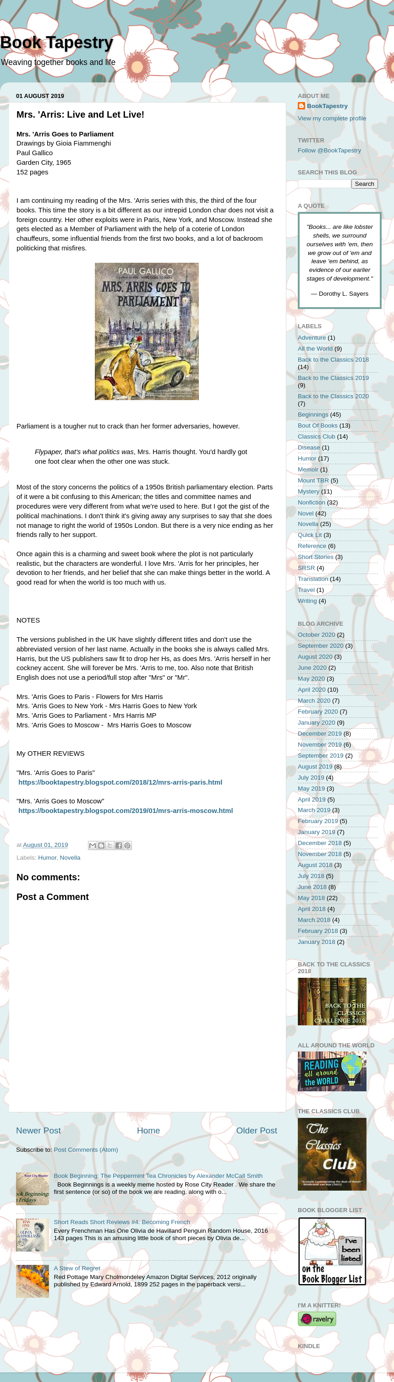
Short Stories (316, 556)
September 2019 (321, 755)
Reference (312, 545)
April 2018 (312, 908)
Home (148, 1130)
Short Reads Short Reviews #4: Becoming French (122, 1222)
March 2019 (314, 810)
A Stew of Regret (77, 1268)
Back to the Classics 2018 (333, 359)
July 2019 (311, 777)
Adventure (312, 337)
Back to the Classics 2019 (333, 377)
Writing (307, 600)
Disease (309, 447)
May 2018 (311, 897)
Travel (306, 589)
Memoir (308, 469)
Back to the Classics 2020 (333, 396)
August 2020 (315, 656)
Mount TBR (313, 480)
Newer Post (38, 1130)
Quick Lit (310, 534)
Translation (313, 578)
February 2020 (318, 711)
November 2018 (320, 854)
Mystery (308, 491)
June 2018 (312, 886)
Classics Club (316, 436)
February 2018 (318, 930)
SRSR (306, 567)
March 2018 (314, 919)
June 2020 (312, 667)
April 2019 (312, 799)
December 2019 (320, 733)
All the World (315, 348)
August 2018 (315, 865)
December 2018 (320, 843)
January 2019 (316, 832)
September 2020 (321, 645)
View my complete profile (332, 118)
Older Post (256, 1130)
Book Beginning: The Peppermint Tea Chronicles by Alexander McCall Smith (158, 1175)
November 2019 (320, 744)
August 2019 (315, 766)
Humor (47, 857)
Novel (306, 513)
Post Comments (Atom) (86, 1149)
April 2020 (312, 689)
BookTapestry (327, 106)
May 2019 (311, 788)
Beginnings (313, 414)
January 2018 (316, 941)
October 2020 (316, 634)
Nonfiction (311, 502)
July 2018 (311, 876)
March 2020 (314, 700)
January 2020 (316, 722)
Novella (70, 857)
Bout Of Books (318, 425)
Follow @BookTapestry (329, 150)
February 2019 (318, 821)
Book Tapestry (56, 42)
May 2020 (311, 678)
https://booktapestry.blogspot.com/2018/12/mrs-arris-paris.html (120, 782)
